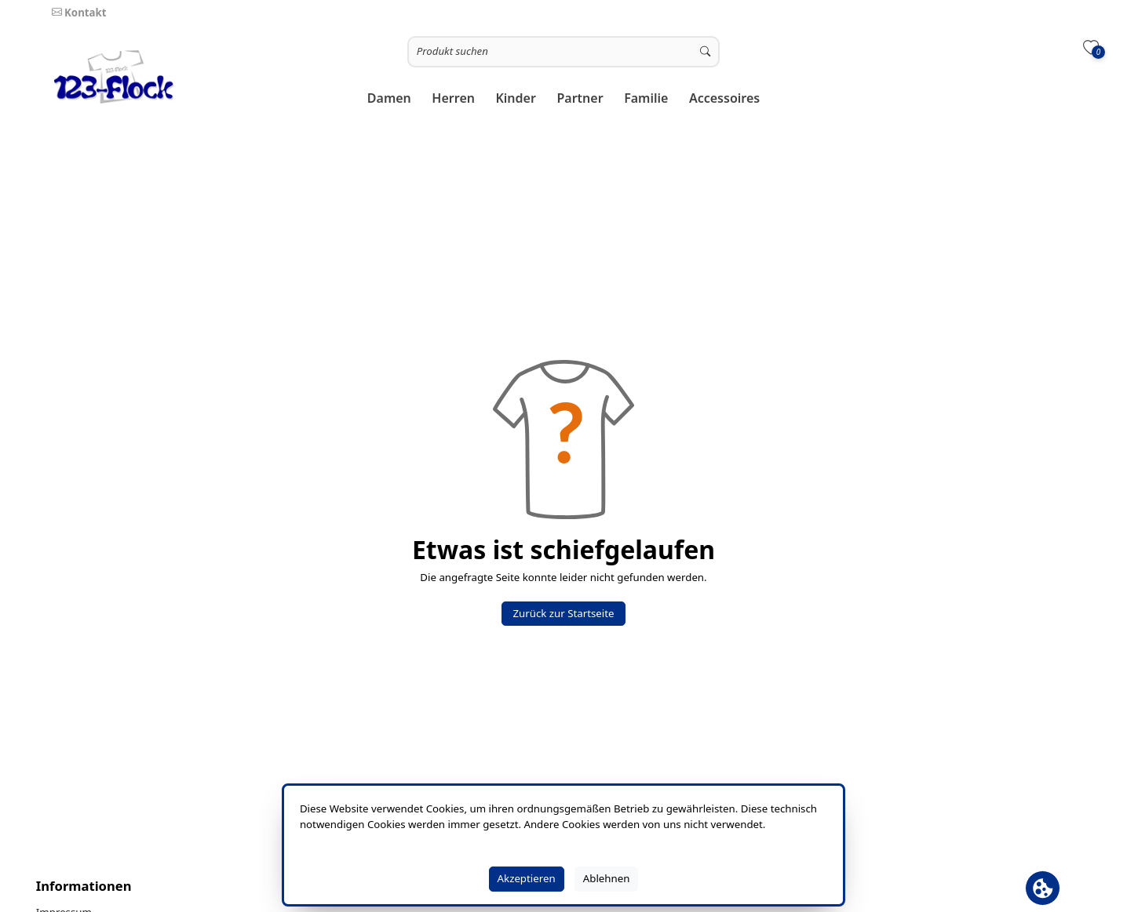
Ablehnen (606, 878)
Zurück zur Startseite (563, 613)
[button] (389, 98)
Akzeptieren (527, 878)
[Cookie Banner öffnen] (1042, 888)
